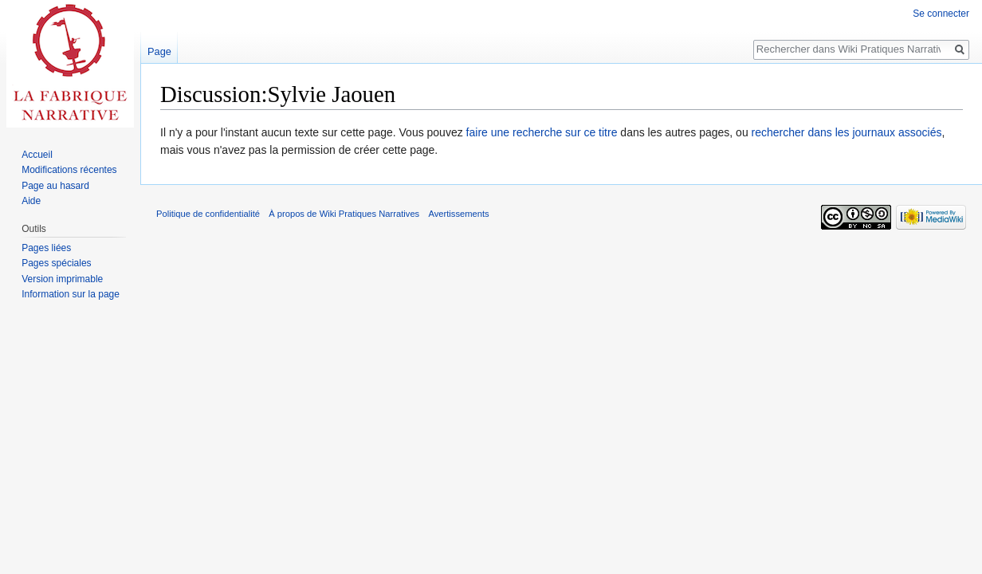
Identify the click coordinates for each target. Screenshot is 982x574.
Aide (31, 200)
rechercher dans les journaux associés (847, 132)
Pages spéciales (56, 263)
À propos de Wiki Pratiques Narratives (344, 213)
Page (159, 51)
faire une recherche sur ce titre (542, 132)
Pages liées (46, 248)
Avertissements (458, 213)
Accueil (37, 154)
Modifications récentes (69, 169)
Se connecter (941, 13)
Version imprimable (62, 279)
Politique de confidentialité (208, 213)
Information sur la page (71, 294)
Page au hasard (55, 185)
